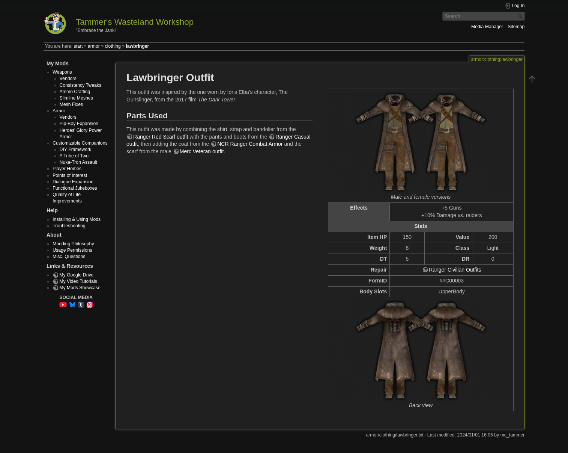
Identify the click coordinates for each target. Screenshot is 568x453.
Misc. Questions (69, 256)
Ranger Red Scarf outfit (160, 137)
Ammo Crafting (75, 91)
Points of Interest (70, 175)
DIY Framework (76, 149)
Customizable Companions (80, 143)
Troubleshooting (69, 225)
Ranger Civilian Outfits (455, 270)
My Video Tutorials (78, 281)
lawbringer (137, 46)
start (78, 46)
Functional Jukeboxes (75, 188)
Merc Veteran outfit (202, 151)
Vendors (68, 78)
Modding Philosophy (73, 243)
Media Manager (487, 26)
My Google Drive (76, 275)
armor (94, 46)
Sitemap (516, 26)
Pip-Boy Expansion (79, 123)
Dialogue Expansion (73, 181)
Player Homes (67, 168)
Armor (59, 110)
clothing (113, 46)
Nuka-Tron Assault (78, 162)
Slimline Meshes (76, 98)
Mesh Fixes (71, 104)
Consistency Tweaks (80, 85)
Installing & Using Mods (77, 219)
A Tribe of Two (74, 156)
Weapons (62, 72)
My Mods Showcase (80, 287)
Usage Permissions (72, 250)
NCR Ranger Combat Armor (249, 144)
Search (520, 16)
